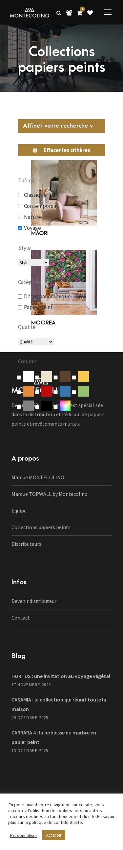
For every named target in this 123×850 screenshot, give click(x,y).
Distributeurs (26, 544)
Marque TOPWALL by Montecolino (49, 494)
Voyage (32, 227)
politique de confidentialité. (56, 822)
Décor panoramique (47, 296)
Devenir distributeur (33, 601)
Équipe (19, 510)
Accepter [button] (53, 835)
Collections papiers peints (41, 527)
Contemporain (41, 206)
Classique (35, 194)
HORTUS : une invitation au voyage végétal (60, 676)
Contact (20, 617)
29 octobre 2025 (29, 717)
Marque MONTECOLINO (37, 477)
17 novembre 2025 (31, 684)
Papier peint (38, 307)
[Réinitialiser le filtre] (61, 150)
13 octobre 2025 (29, 750)
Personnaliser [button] (23, 835)
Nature (32, 217)
